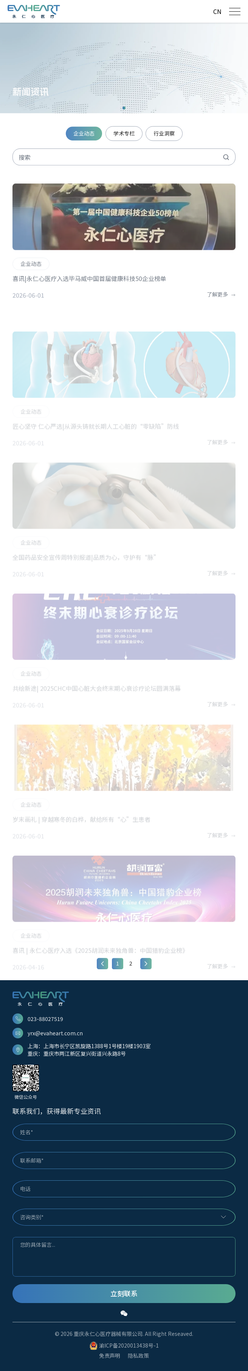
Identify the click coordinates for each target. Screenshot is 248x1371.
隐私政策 (138, 1355)
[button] (124, 107)
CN (217, 11)
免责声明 (109, 1355)
